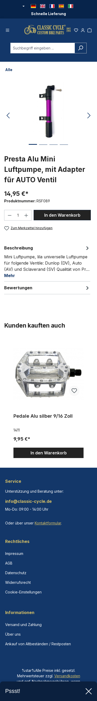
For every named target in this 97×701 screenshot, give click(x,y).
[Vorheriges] (8, 115)
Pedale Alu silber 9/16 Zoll (43, 416)
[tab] (47, 261)
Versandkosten (67, 676)
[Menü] (7, 29)
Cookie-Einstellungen (23, 592)
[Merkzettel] (76, 29)
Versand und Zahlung (23, 624)
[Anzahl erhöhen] (26, 215)
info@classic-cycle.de (28, 501)
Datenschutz (15, 573)
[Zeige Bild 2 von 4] (43, 149)
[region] (48, 398)
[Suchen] (80, 48)
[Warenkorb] (89, 29)
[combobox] (42, 48)
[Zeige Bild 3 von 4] (53, 149)
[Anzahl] (18, 215)
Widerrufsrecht (18, 582)
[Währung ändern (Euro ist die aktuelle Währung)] (23, 6)
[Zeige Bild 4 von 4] (64, 149)
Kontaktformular (48, 523)
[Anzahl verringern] (9, 215)
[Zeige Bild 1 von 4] (33, 148)
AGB (8, 563)
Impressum (14, 553)
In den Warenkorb (62, 215)
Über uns (13, 634)
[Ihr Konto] (82, 29)
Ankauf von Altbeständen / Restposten (38, 644)
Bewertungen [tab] (47, 287)
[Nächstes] (89, 115)
